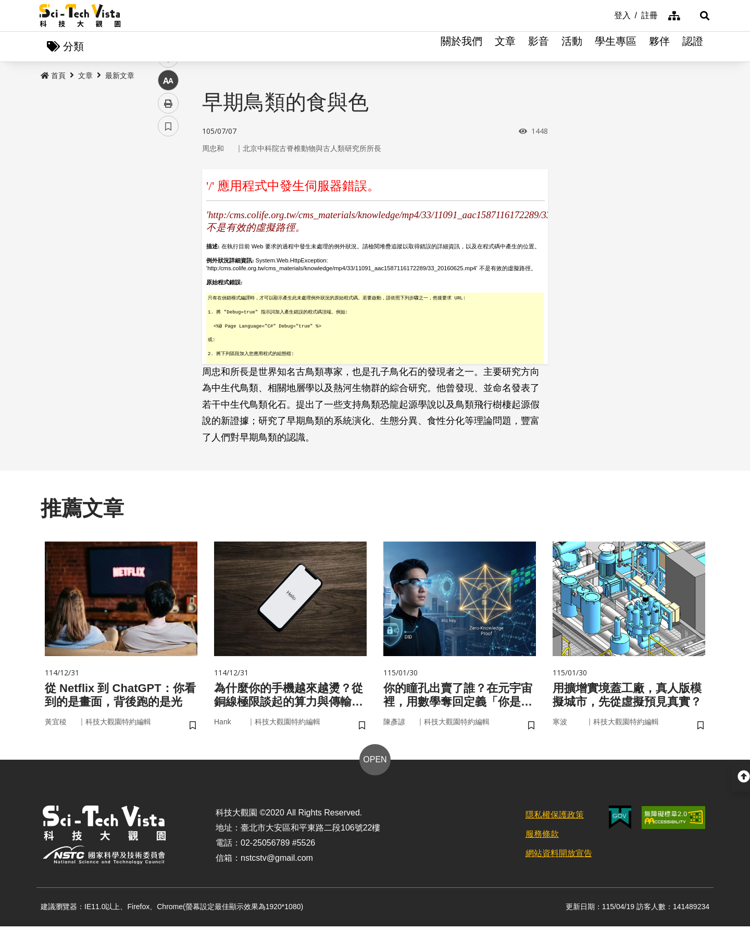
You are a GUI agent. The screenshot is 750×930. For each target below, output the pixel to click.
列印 (168, 290)
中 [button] (168, 267)
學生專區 (615, 47)
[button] (698, 15)
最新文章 (119, 76)
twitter (168, 222)
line (164, 245)
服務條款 (542, 837)
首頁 (53, 76)
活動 (571, 47)
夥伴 (659, 47)
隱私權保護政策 (555, 818)
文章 (505, 47)
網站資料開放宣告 (559, 856)
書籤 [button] (168, 313)
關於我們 (461, 47)
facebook (168, 199)
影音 (538, 47)
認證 (692, 47)
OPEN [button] (374, 763)
